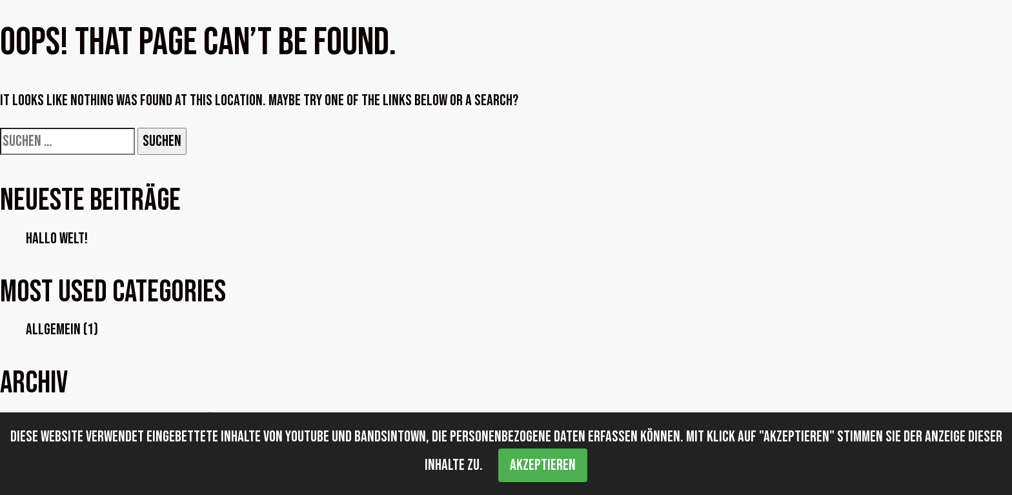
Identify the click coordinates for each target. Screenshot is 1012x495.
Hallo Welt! (57, 238)
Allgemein (53, 329)
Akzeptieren (543, 465)
